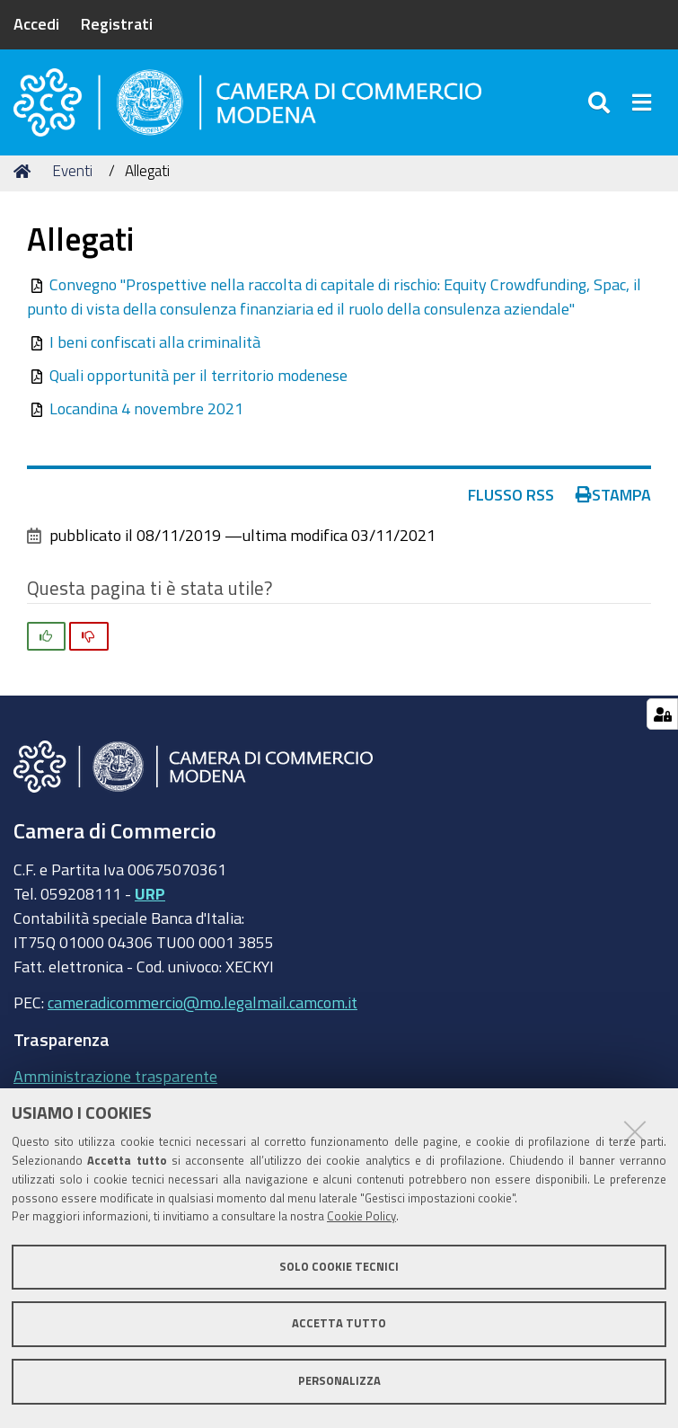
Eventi (72, 182)
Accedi (36, 23)
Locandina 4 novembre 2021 (146, 420)
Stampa (613, 506)
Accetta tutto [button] (339, 1323)
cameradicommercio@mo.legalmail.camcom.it (202, 1014)
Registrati (117, 23)
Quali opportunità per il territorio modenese (198, 386)
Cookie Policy (361, 1216)
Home (25, 182)
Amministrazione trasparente (115, 1086)
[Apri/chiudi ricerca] (601, 107)
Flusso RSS (511, 506)
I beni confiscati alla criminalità (154, 353)
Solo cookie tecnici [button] (339, 1267)
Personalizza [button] (339, 1381)
